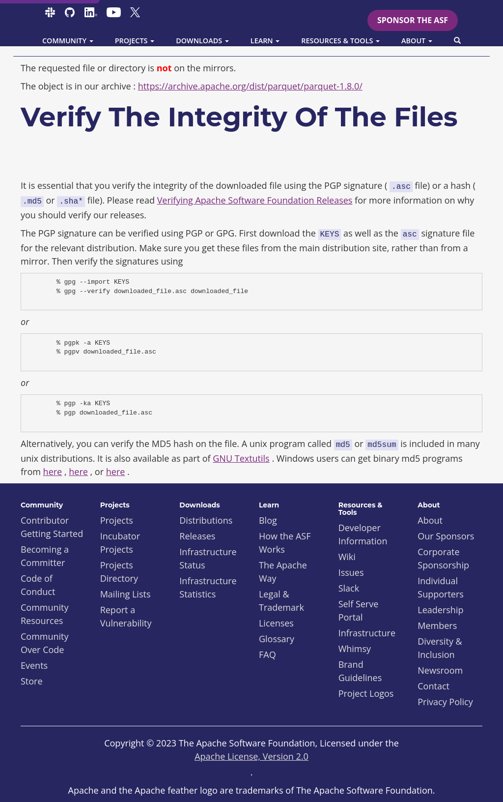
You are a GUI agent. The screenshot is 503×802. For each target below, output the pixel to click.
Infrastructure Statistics (207, 587)
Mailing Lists (125, 594)
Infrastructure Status (207, 558)
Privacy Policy (445, 702)
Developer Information (363, 534)
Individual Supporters (441, 587)
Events (34, 665)
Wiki (347, 557)
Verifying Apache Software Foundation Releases (255, 200)
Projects (116, 520)
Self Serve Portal (358, 610)
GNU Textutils (241, 458)
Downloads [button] (202, 40)
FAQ (267, 654)
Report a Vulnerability (126, 616)
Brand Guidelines (360, 670)
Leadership (440, 610)
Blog (268, 520)
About (430, 520)
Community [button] (67, 40)
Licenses (276, 623)
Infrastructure (366, 633)
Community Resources (45, 613)
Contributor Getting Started (52, 526)
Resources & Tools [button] (340, 40)
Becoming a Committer (45, 555)
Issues (351, 572)
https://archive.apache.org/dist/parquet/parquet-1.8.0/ (250, 86)
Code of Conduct (38, 584)
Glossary (276, 639)
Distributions (205, 520)
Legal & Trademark (281, 600)
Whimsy (354, 648)
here (52, 471)
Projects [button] (135, 40)
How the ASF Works (285, 542)
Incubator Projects (120, 542)
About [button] (416, 40)
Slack (349, 588)
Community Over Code (45, 642)
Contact (433, 686)
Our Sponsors (446, 536)
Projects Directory (119, 571)
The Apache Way (283, 571)
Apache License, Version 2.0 (251, 756)
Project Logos (366, 693)
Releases (197, 536)
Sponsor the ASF (412, 20)
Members (437, 625)
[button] (457, 41)
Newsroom (440, 670)
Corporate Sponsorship (443, 558)
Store (32, 681)
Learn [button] (265, 40)
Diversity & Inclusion (440, 647)
